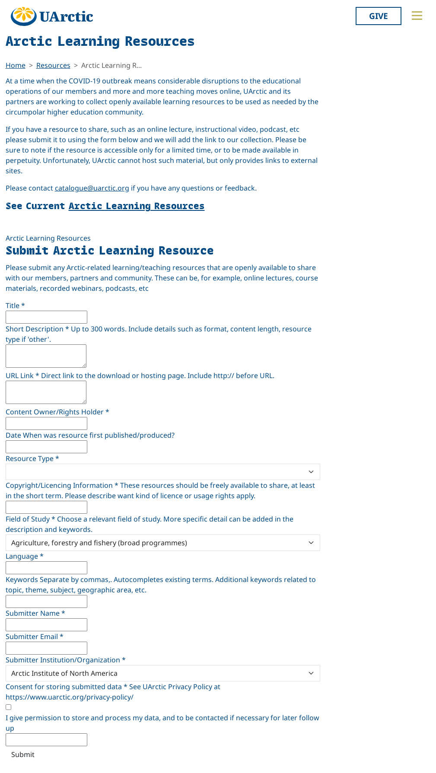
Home (15, 65)
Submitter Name (35, 613)
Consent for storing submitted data (66, 686)
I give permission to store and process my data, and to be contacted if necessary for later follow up (162, 723)
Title (15, 305)
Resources (53, 65)
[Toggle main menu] (417, 15)
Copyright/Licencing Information (62, 485)
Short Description (37, 329)
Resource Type (32, 458)
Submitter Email (35, 636)
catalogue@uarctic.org (92, 188)
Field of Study (30, 519)
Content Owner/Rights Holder (57, 412)
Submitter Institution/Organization (66, 660)
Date (13, 435)
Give (378, 16)
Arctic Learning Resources (137, 205)
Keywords (22, 579)
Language (25, 556)
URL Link (22, 375)
